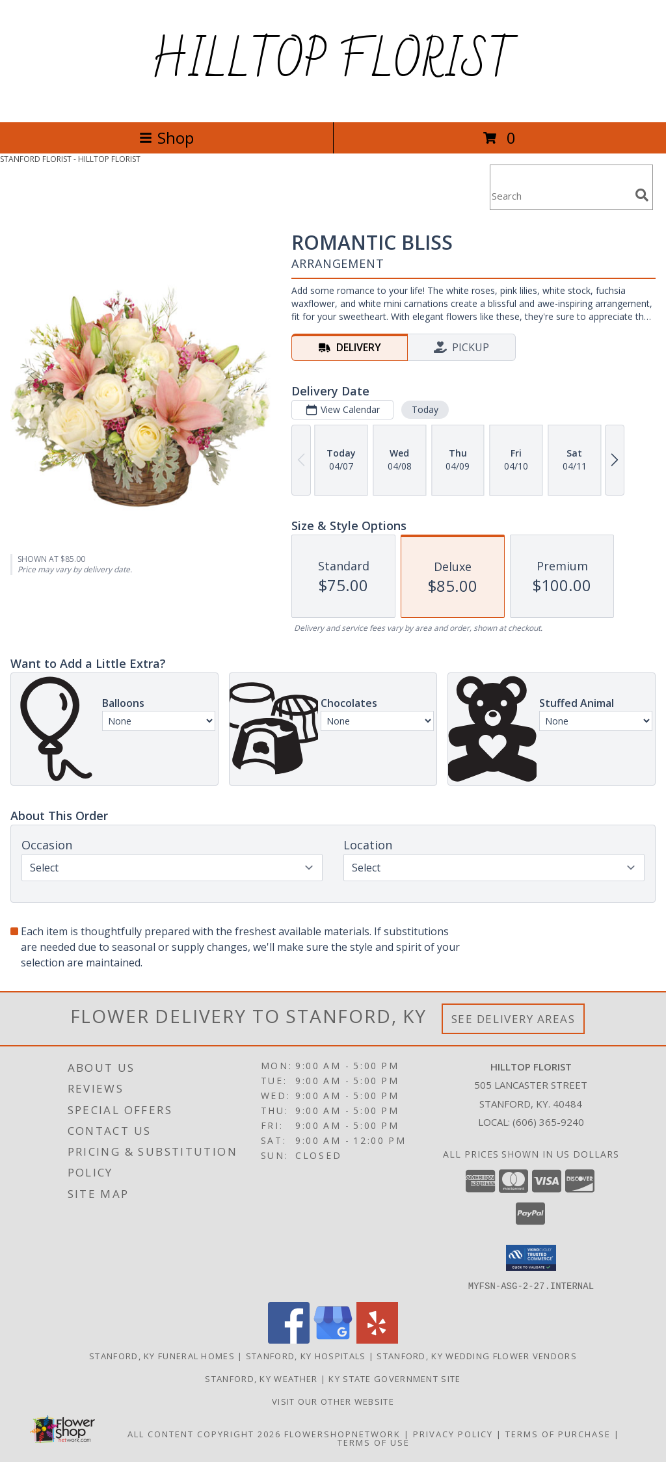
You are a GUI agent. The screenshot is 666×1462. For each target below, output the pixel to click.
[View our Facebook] (289, 1339)
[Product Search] (560, 195)
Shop (166, 137)
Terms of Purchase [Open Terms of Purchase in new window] (558, 1433)
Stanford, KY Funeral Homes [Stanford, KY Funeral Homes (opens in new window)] (162, 1355)
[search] (642, 195)
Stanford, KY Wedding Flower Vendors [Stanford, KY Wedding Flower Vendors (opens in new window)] (477, 1355)
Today (425, 409)
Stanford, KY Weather (261, 1378)
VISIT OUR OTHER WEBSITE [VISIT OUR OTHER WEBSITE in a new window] (333, 1401)
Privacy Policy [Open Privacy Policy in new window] (453, 1433)
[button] (531, 1258)
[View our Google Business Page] (333, 1339)
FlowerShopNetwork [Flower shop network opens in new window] (342, 1433)
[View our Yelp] (377, 1339)
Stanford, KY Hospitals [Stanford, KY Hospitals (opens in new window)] (306, 1355)
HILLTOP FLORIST (333, 61)
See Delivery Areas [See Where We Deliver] (513, 1018)
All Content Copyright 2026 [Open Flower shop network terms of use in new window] (204, 1433)
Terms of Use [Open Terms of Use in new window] (374, 1442)
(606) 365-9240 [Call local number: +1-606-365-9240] (548, 1121)
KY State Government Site (394, 1378)
